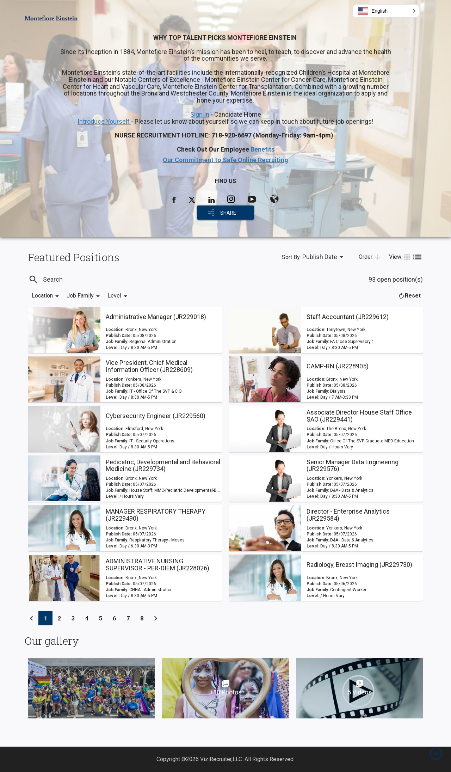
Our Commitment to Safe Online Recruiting (225, 160)
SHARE (228, 213)
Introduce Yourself (104, 121)
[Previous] (32, 618)
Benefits (262, 149)
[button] (386, 11)
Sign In (199, 114)
